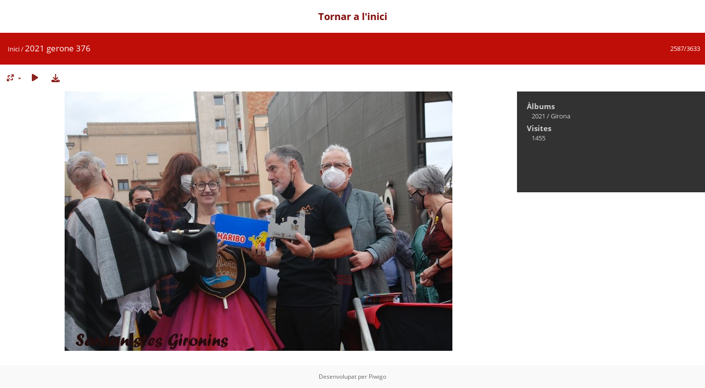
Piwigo (377, 376)
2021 (538, 116)
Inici (14, 49)
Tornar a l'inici (352, 16)
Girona (560, 116)
